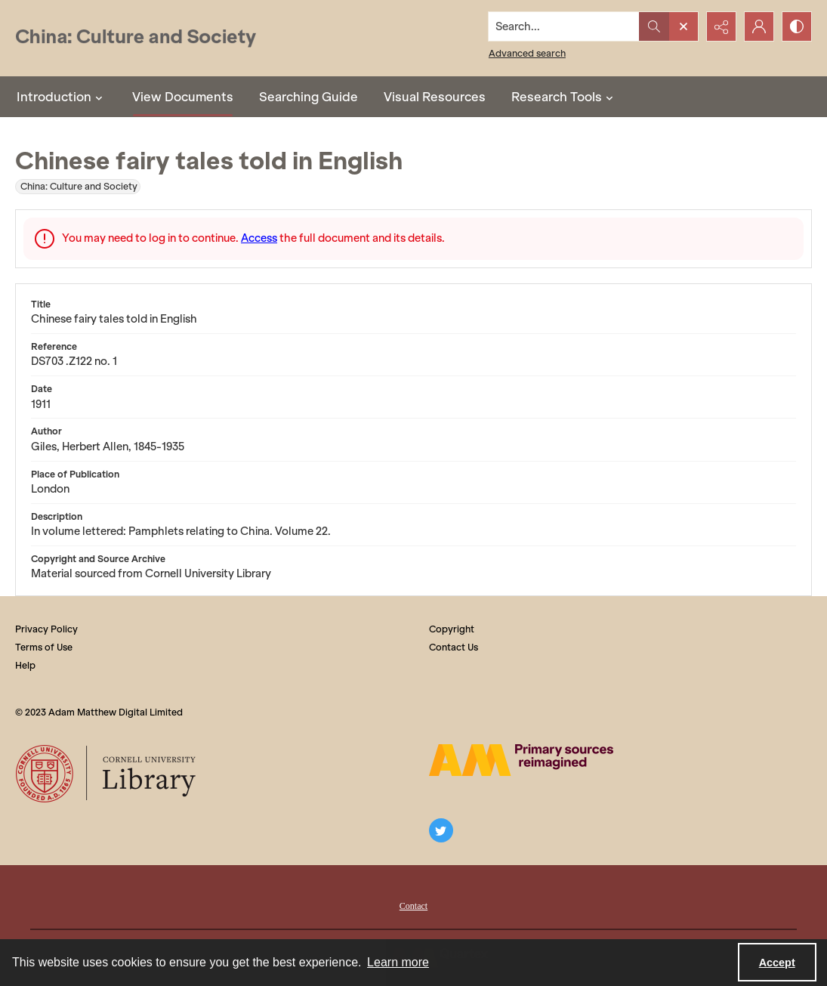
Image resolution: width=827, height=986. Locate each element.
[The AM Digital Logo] (521, 760)
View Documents (182, 96)
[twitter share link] (441, 830)
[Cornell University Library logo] (107, 773)
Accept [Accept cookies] (777, 963)
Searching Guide (308, 96)
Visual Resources (435, 96)
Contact (413, 906)
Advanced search (527, 53)
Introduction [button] (61, 97)
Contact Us (453, 647)
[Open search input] (683, 26)
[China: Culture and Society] (135, 38)
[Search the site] (564, 26)
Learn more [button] (398, 962)
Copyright (451, 629)
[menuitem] (413, 904)
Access (259, 238)
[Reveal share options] (721, 26)
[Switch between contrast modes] (796, 26)
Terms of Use (44, 647)
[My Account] (759, 26)
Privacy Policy (46, 629)
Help (25, 665)
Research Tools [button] (564, 97)
